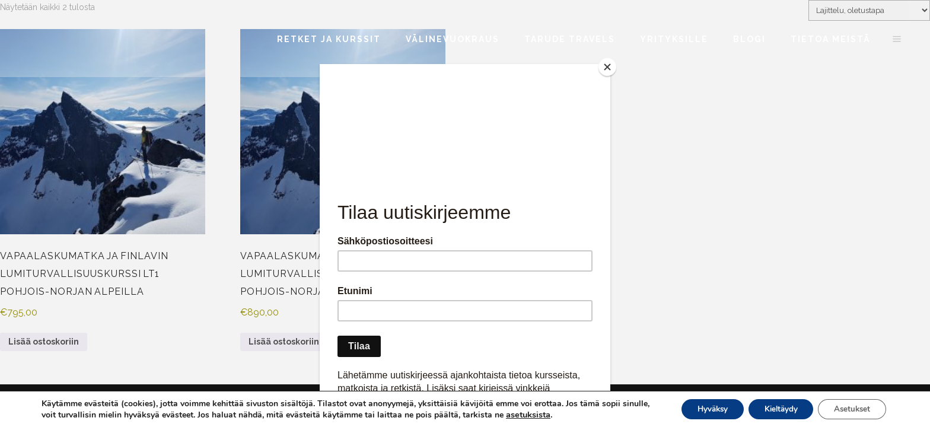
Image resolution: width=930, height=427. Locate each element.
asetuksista (557, 414)
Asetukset (849, 408)
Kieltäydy (772, 408)
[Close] (607, 67)
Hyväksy (698, 408)
